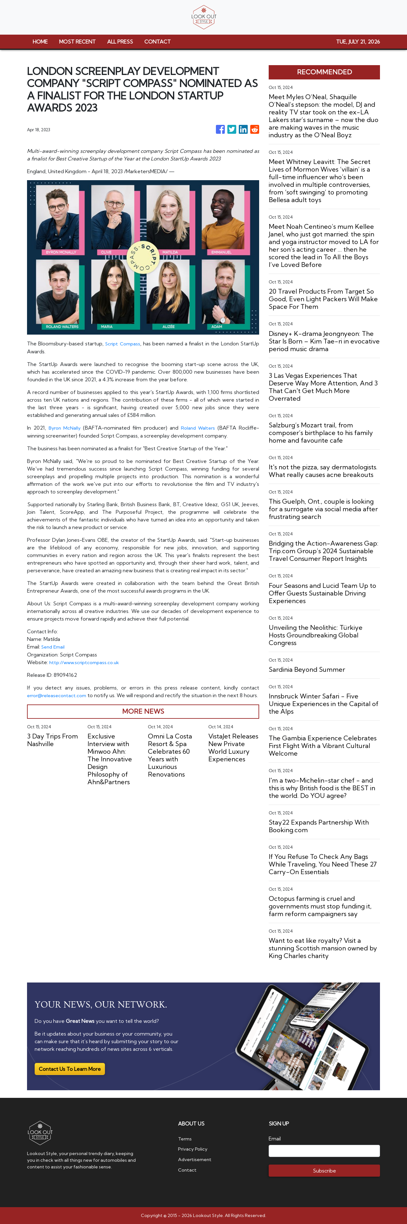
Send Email (54, 646)
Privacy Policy (194, 1149)
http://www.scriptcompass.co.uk (86, 661)
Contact (187, 1169)
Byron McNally (65, 427)
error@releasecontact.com (59, 694)
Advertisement (196, 1159)
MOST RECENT (77, 41)
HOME (40, 41)
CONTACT (157, 41)
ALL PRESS (120, 41)
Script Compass (123, 343)
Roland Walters (198, 427)
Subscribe (324, 1170)
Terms (185, 1138)
